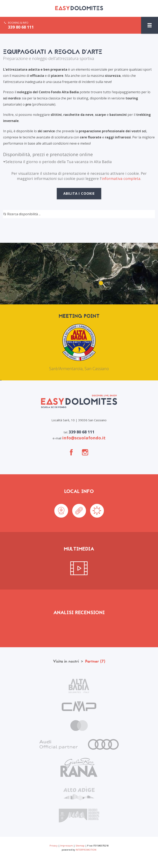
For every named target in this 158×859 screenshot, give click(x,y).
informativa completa (121, 178)
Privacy (54, 845)
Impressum (66, 845)
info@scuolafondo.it (84, 438)
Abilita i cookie (79, 193)
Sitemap (80, 845)
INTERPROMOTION (86, 849)
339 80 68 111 (21, 27)
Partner (95, 661)
